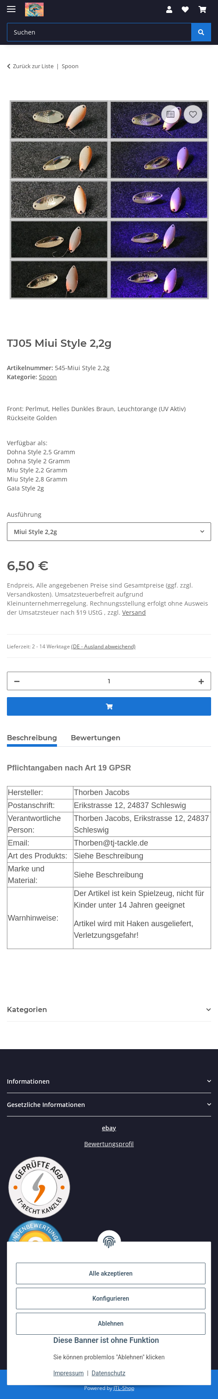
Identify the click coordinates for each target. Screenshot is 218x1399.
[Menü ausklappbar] (11, 5)
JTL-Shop (124, 1388)
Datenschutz (108, 1373)
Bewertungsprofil (109, 1144)
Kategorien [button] (27, 1010)
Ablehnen (110, 1323)
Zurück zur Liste (33, 66)
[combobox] (109, 531)
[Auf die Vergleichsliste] (170, 114)
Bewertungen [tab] (95, 738)
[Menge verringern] (16, 681)
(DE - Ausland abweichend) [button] (103, 646)
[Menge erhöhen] (201, 681)
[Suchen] (201, 32)
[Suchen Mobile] (99, 32)
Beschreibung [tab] (32, 738)
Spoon (48, 377)
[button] (169, 9)
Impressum (69, 1373)
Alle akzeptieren (111, 1273)
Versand (134, 612)
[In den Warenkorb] (14, 93)
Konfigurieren (110, 1298)
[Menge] (109, 681)
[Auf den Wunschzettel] (192, 114)
